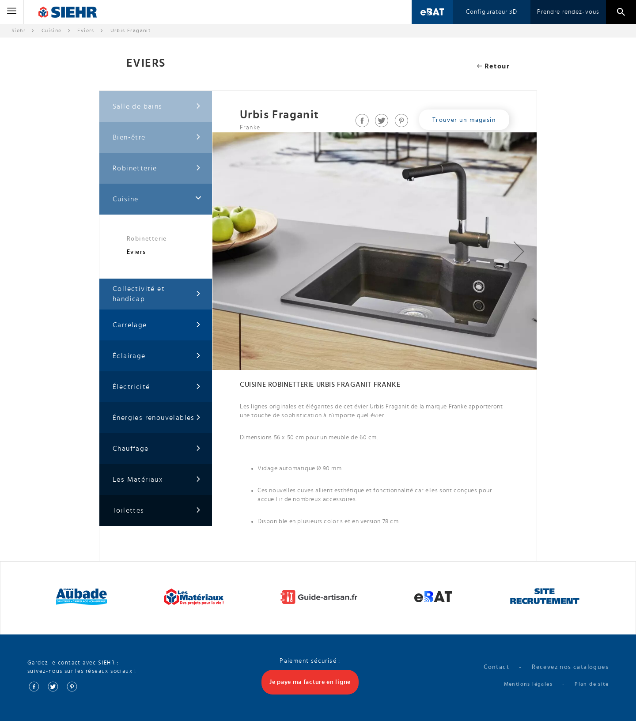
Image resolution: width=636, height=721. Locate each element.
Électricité (157, 387)
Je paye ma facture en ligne (310, 682)
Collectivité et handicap (157, 293)
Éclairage (157, 356)
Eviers (85, 30)
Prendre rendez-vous (568, 12)
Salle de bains (157, 107)
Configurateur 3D (491, 12)
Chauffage (157, 449)
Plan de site (592, 684)
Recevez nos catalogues (570, 667)
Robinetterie (157, 168)
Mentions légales (528, 684)
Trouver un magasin (464, 120)
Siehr (18, 30)
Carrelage (157, 325)
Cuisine (52, 30)
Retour (493, 66)
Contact (496, 667)
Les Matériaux (157, 480)
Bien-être (157, 137)
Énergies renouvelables (157, 418)
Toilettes (157, 511)
